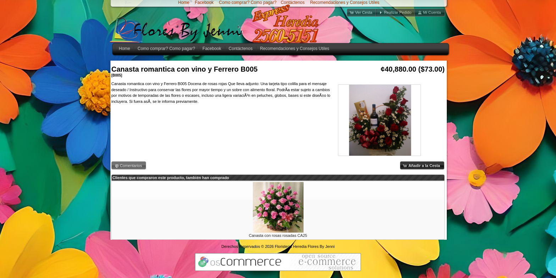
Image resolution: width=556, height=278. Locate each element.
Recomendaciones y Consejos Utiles (344, 2)
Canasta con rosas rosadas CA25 (278, 235)
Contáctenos (293, 2)
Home (183, 2)
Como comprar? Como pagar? (248, 2)
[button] (362, 13)
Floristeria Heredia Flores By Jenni (305, 246)
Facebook (203, 2)
